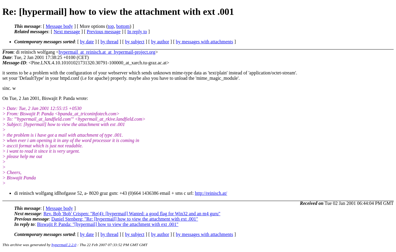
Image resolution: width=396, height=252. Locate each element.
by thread (109, 41)
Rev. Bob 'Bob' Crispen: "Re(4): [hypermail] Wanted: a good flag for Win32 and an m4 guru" (132, 213)
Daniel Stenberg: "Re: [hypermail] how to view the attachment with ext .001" (124, 218)
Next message (67, 31)
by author (160, 41)
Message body (59, 26)
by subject (134, 41)
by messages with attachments (204, 41)
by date (87, 41)
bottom (122, 26)
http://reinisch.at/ (211, 193)
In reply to (137, 31)
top (111, 26)
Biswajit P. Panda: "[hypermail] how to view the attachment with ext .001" (107, 224)
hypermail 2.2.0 (64, 245)
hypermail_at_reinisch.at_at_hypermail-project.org (107, 52)
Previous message (104, 31)
